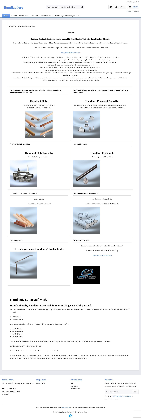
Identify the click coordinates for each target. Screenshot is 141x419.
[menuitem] (65, 7)
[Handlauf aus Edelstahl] (20, 15)
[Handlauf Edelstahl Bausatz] (42, 15)
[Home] (6, 15)
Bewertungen (40, 383)
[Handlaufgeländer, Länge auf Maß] (68, 15)
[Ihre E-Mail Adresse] (118, 392)
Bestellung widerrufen (133, 11)
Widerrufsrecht (75, 389)
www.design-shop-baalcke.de (70, 52)
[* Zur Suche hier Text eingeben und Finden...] (65, 7)
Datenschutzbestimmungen (122, 396)
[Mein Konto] (120, 7)
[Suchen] (82, 7)
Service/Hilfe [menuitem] (132, 2)
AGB (71, 383)
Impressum (74, 386)
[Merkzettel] (110, 7)
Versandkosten (66, 407)
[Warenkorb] (133, 7)
